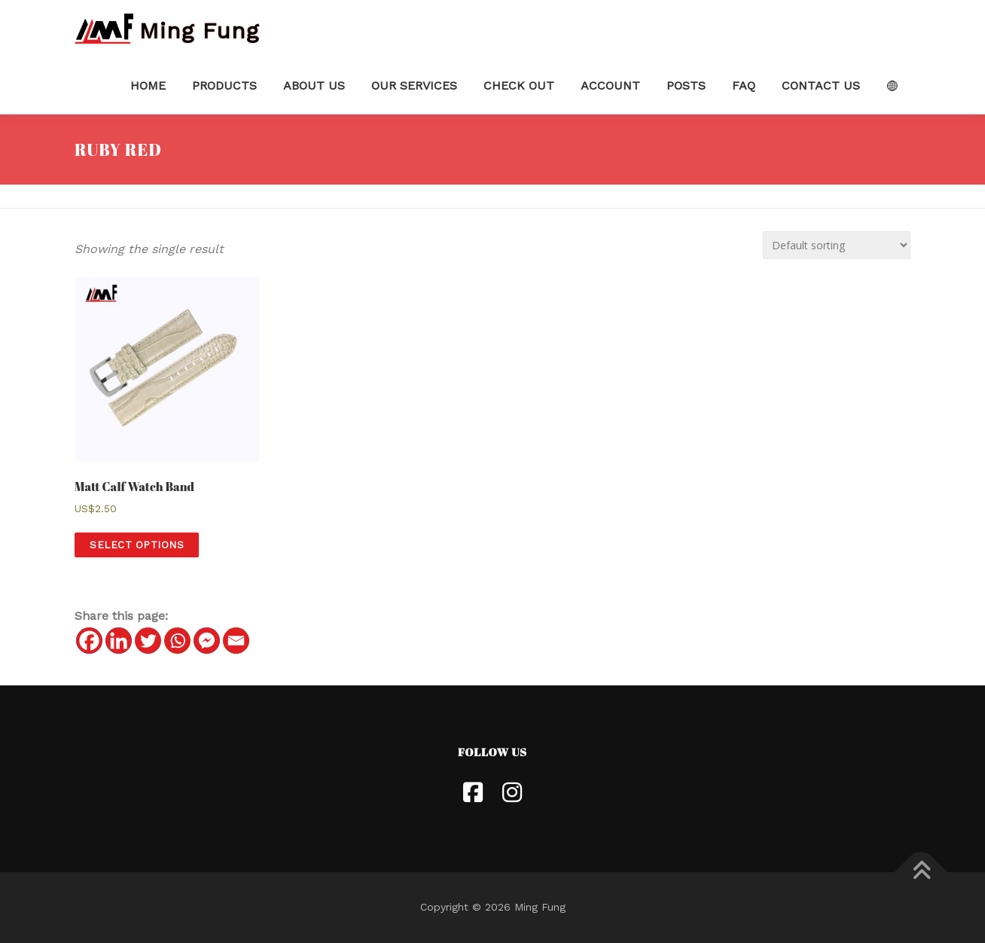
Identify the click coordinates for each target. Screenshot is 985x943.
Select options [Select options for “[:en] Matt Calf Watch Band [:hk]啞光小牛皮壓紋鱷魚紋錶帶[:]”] (137, 545)
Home (148, 85)
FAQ (743, 85)
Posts (686, 85)
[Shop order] (836, 245)
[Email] (236, 640)
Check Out (518, 85)
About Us (314, 85)
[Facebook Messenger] (207, 640)
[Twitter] (148, 640)
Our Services (414, 85)
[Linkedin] (118, 640)
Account (610, 85)
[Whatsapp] (177, 640)
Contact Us (821, 85)
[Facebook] (89, 640)
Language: (892, 85)
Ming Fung (199, 29)
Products (224, 85)
